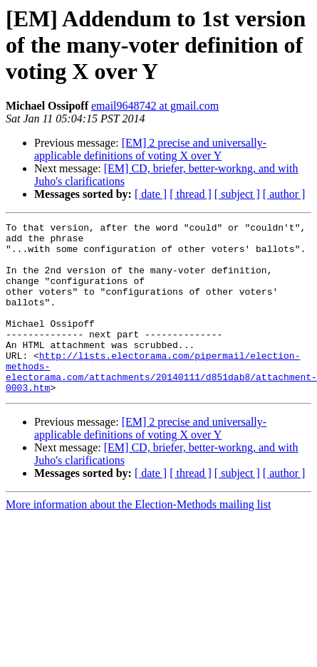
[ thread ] (191, 194)
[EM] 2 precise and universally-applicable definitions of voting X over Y (150, 149)
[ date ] (151, 194)
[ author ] (284, 194)
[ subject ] (237, 194)
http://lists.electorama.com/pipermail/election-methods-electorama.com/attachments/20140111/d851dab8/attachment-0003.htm (161, 402)
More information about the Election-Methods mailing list (138, 538)
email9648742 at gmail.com (155, 106)
